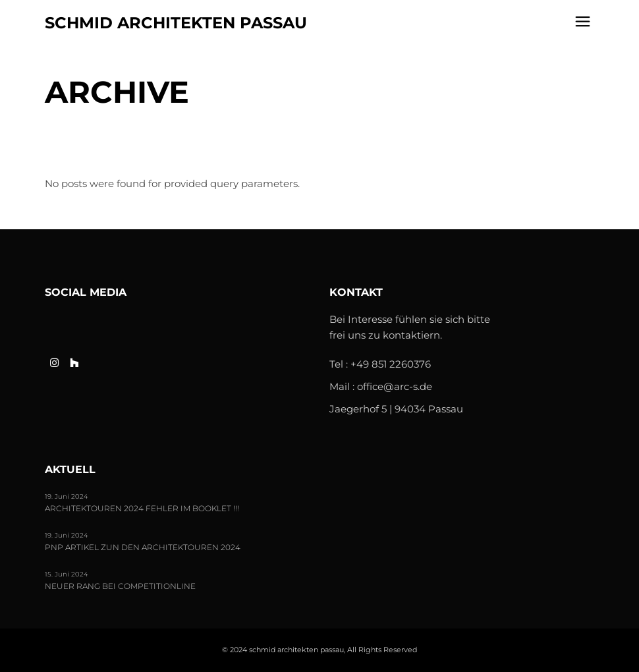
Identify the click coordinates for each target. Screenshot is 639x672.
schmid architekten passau (176, 22)
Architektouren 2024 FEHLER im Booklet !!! (142, 509)
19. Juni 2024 (66, 496)
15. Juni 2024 (66, 574)
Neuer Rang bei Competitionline (120, 586)
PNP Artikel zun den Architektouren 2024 (142, 547)
